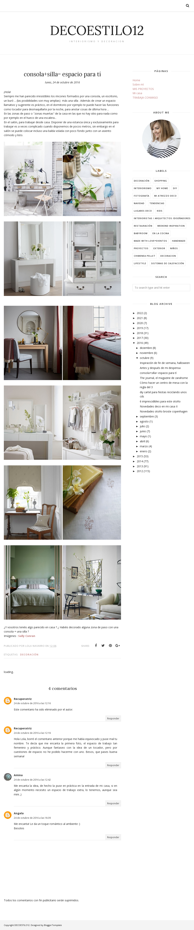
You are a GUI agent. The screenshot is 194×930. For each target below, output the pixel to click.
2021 (140, 318)
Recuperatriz (23, 699)
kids (159, 210)
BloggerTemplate (53, 925)
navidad (139, 203)
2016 (140, 343)
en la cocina (161, 233)
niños (174, 248)
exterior (159, 248)
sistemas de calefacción (167, 263)
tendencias (156, 203)
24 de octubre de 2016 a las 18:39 (32, 817)
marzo (144, 446)
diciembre (146, 348)
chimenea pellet (144, 255)
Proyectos (141, 248)
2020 (140, 323)
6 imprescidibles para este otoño (160, 401)
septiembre (147, 416)
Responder (113, 718)
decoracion (168, 255)
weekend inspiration (171, 225)
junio (143, 431)
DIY (175, 188)
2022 (140, 313)
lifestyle (140, 263)
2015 (140, 456)
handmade (179, 240)
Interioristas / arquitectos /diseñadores (162, 218)
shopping (160, 180)
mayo (143, 436)
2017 (140, 338)
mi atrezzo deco (165, 195)
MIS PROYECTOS (143, 89)
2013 (140, 466)
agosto (144, 421)
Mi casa (137, 93)
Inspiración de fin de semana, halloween (165, 363)
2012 (140, 471)
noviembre (146, 353)
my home (162, 188)
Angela (19, 813)
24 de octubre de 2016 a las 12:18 (32, 733)
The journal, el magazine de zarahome (164, 378)
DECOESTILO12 (97, 30)
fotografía (141, 195)
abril (142, 441)
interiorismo (143, 188)
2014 (140, 461)
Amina (18, 775)
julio (142, 426)
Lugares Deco (143, 210)
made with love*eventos (150, 240)
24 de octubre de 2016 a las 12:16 (32, 703)
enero (143, 451)
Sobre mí (138, 84)
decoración (29, 654)
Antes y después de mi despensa (160, 368)
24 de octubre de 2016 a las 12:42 (32, 779)
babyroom (141, 233)
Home (136, 80)
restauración (143, 225)
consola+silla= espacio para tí (158, 373)
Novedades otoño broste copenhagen (163, 411)
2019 (140, 328)
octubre (144, 358)
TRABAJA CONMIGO (145, 97)
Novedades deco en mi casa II (158, 406)
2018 (140, 333)
